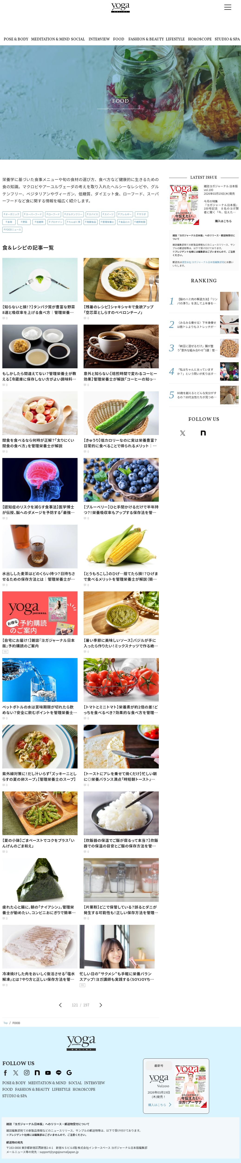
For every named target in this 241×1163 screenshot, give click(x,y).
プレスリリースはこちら (49, 1146)
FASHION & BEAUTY (146, 39)
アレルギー (126, 214)
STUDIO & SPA (227, 39)
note (203, 433)
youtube (107, 1050)
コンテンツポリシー (127, 1146)
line (224, 433)
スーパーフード (34, 214)
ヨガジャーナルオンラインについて (182, 1146)
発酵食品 (91, 222)
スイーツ (109, 214)
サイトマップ (216, 1146)
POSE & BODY (16, 39)
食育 (9, 222)
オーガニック (13, 214)
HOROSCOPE (200, 39)
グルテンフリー (74, 214)
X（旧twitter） (183, 433)
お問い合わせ (21, 1146)
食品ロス (125, 222)
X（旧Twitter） (75, 1050)
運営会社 (150, 1146)
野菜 (25, 222)
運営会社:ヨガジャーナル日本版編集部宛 (203, 262)
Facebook (173, 433)
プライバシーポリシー (97, 1146)
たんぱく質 (74, 222)
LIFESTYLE (175, 39)
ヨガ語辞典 (119, 1151)
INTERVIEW (99, 39)
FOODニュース (13, 229)
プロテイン (56, 222)
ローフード (54, 214)
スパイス (93, 214)
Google (234, 433)
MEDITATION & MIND (50, 39)
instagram (193, 433)
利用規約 (74, 1146)
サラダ (142, 214)
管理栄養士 (108, 222)
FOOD (118, 39)
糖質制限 (140, 222)
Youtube (213, 433)
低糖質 (39, 222)
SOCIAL (78, 39)
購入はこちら (223, 221)
